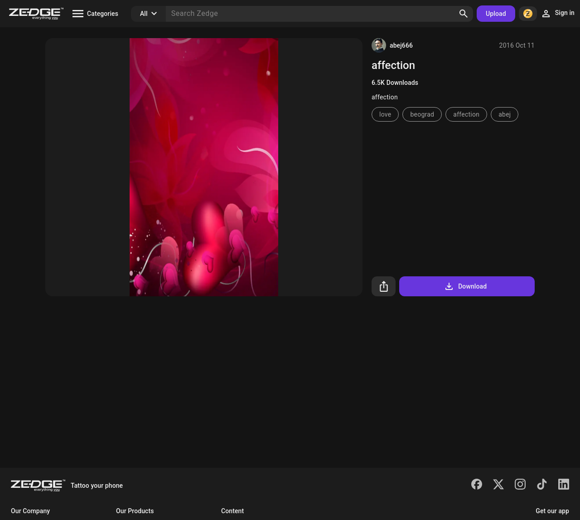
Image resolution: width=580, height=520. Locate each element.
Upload (496, 13)
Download (465, 286)
